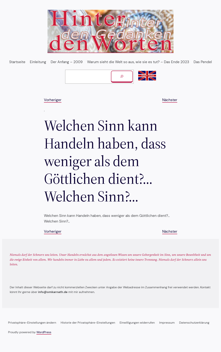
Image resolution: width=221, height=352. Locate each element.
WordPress (43, 332)
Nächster (169, 100)
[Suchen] (122, 77)
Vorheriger (52, 100)
